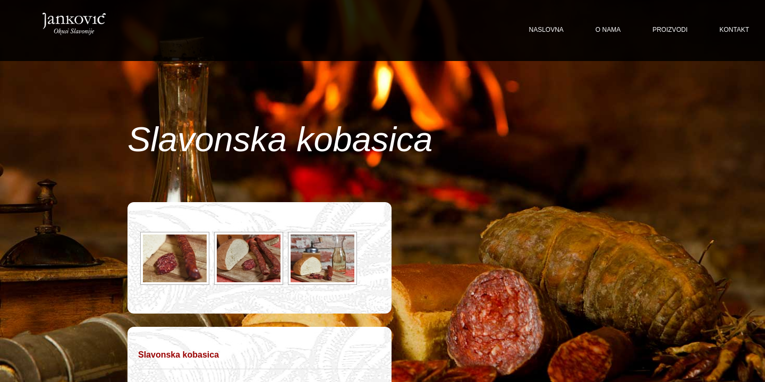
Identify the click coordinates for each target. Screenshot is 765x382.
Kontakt (734, 29)
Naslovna (546, 29)
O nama (608, 29)
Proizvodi (669, 29)
